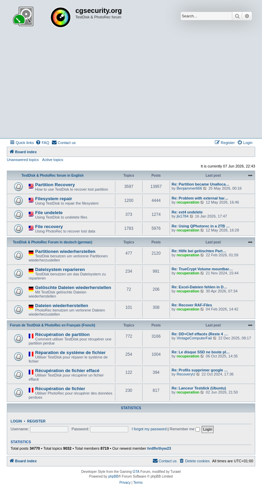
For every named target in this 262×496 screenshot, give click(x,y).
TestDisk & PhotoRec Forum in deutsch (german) (52, 242)
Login (16, 421)
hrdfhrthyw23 (159, 448)
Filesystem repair (53, 198)
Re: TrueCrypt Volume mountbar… (202, 269)
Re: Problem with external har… (200, 198)
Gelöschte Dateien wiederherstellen (73, 287)
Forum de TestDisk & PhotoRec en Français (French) (52, 325)
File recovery (49, 226)
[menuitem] (42, 143)
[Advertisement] (131, 87)
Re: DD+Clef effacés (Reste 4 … (200, 334)
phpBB (113, 476)
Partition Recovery (55, 184)
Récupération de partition (62, 334)
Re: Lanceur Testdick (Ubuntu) (199, 388)
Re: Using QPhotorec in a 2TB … (201, 226)
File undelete (49, 212)
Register (36, 421)
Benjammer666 (189, 188)
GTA (136, 472)
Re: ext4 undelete (187, 212)
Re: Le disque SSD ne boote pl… (201, 352)
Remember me (185, 429)
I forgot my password (149, 429)
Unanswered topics (23, 160)
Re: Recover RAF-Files (192, 305)
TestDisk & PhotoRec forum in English (52, 175)
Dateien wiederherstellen (61, 305)
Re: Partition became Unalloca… (200, 184)
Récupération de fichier (60, 388)
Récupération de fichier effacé (67, 370)
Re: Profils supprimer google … (200, 370)
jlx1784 (183, 216)
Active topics (52, 160)
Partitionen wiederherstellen (65, 251)
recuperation (188, 202)
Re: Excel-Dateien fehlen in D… (199, 287)
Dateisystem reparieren (60, 269)
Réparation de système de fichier (70, 352)
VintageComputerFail (194, 338)
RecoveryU (186, 374)
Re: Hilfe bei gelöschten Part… (199, 251)
